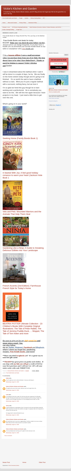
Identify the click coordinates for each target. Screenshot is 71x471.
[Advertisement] (24, 450)
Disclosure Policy (32, 22)
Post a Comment (8, 435)
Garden (26, 18)
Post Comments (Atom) (14, 465)
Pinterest (19, 347)
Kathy (7, 378)
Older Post (42, 462)
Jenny (7, 405)
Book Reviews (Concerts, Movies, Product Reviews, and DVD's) (45, 27)
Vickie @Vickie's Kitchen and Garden (15, 386)
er (13, 347)
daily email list (31, 341)
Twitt (10, 347)
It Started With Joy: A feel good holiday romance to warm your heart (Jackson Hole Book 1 (22, 175)
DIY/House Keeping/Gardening (19, 27)
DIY (44, 18)
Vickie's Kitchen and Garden (20, 8)
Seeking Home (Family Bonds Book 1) (20, 138)
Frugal (20, 18)
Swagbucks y (21, 356)
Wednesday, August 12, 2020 (12, 381)
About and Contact (12, 22)
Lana (7, 394)
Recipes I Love (6, 27)
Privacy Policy (22, 22)
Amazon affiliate (14, 55)
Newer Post (6, 462)
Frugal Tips (19, 29)
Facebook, (28, 347)
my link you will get (21, 364)
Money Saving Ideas (36, 18)
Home (4, 22)
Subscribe (58, 67)
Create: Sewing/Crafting (8, 29)
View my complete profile (54, 91)
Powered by (58, 71)
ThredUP (8, 362)
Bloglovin (40, 347)
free (24, 49)
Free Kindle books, (17, 352)
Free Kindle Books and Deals (10, 18)
